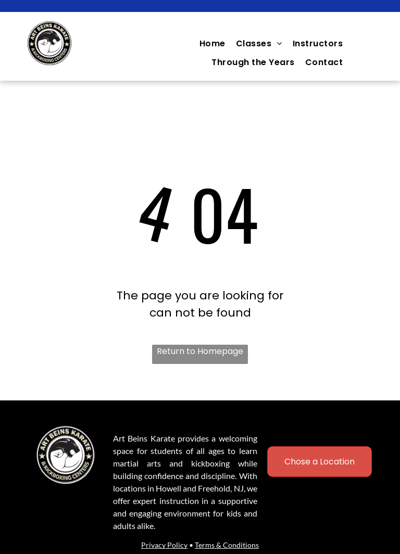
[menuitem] (212, 43)
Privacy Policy (164, 544)
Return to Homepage (200, 351)
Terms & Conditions (227, 544)
